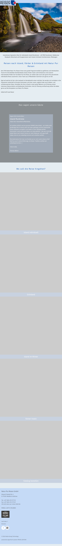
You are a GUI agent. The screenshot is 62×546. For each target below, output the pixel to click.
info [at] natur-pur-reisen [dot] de (10, 504)
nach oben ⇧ (4, 521)
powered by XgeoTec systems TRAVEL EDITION (13, 539)
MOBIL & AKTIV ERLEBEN (8, 508)
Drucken (3, 523)
